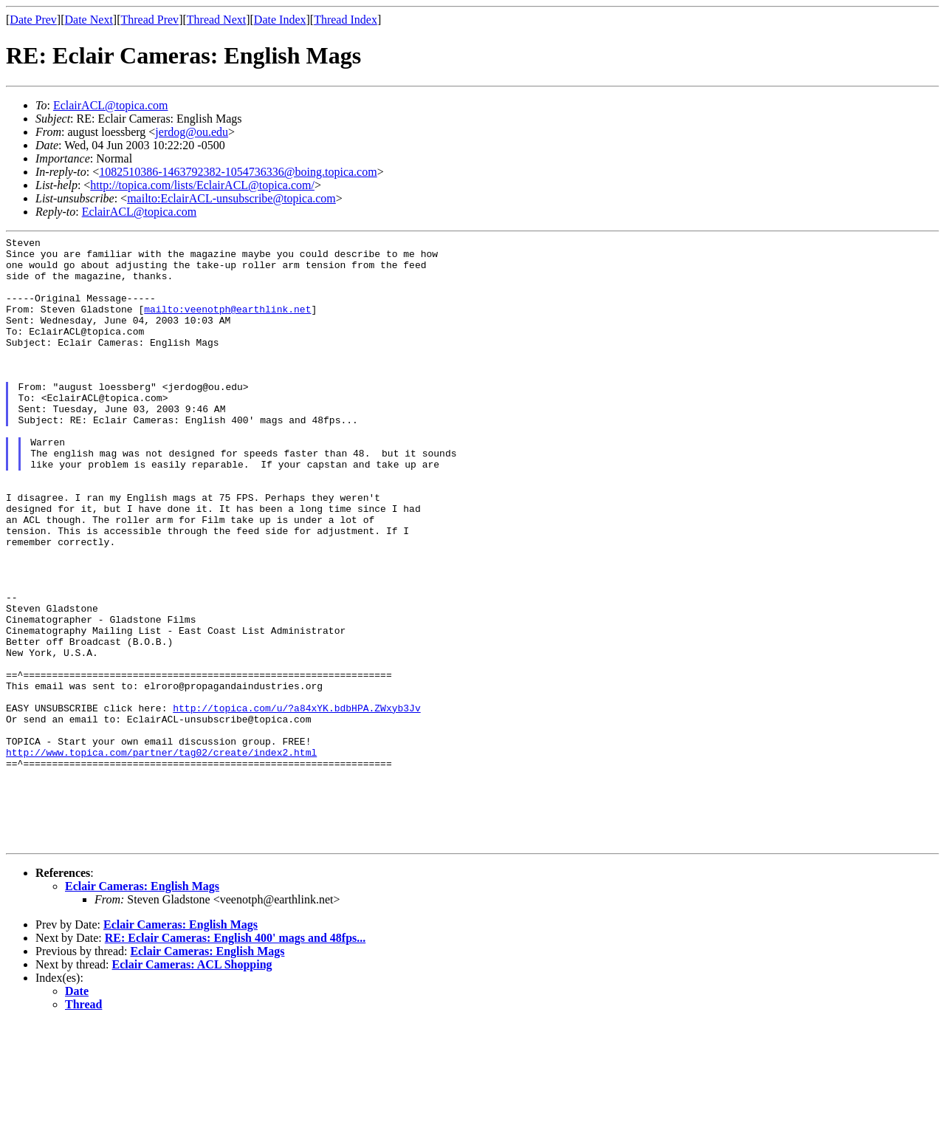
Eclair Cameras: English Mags (142, 1008)
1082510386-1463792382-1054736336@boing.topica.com (238, 171)
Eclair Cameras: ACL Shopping (192, 1086)
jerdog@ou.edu (191, 132)
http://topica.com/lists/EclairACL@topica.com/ (202, 185)
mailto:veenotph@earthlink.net (227, 324)
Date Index (280, 19)
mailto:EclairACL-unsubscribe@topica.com (231, 198)
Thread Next (216, 19)
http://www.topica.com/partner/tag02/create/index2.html (161, 856)
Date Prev (33, 19)
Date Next (89, 19)
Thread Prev (149, 19)
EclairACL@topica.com (110, 105)
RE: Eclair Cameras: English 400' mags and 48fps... (235, 1059)
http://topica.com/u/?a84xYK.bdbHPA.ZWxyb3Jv (296, 803)
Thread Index (345, 19)
